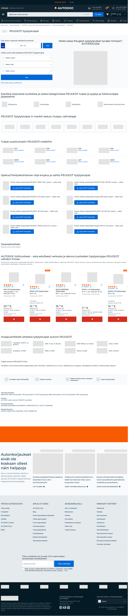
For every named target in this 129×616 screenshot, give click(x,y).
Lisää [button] (65, 570)
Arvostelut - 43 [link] (34, 288)
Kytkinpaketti (101, 519)
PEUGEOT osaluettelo (25, 400)
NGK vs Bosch (114, 351)
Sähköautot (100, 508)
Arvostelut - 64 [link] (113, 288)
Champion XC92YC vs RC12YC (21, 343)
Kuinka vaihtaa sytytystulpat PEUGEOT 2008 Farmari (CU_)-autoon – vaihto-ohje (34, 226)
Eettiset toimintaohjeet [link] (40, 537)
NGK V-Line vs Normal (53, 344)
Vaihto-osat (68, 526)
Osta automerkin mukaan (105, 533)
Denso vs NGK (82, 351)
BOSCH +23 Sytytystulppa (92, 291)
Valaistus (99, 512)
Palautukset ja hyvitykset (73, 522)
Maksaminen (69, 512)
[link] (12, 8)
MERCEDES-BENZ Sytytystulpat (11, 394)
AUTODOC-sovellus (7, 522)
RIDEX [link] (3, 530)
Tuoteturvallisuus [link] (70, 530)
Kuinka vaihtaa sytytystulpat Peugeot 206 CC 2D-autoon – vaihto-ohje (98, 226)
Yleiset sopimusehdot (39, 519)
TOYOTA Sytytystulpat (41, 394)
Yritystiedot (4, 512)
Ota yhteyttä (69, 519)
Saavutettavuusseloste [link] (40, 540)
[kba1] (23, 45)
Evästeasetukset (38, 533)
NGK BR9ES (12, 405)
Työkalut (70, 21)
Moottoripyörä (32, 21)
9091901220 (33, 411)
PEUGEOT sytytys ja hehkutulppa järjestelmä (36, 25)
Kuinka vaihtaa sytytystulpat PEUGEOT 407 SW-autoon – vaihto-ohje (34, 211)
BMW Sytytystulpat (55, 394)
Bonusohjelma (5, 515)
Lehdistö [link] (3, 519)
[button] (95, 8)
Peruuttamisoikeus (39, 526)
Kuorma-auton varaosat (12, 21)
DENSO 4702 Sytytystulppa (40, 292)
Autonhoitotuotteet (103, 530)
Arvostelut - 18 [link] (86, 287)
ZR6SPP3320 (11, 411)
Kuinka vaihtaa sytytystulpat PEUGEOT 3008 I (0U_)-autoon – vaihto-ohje (35, 182)
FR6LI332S (19, 411)
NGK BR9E (4, 405)
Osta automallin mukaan (104, 537)
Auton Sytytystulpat (58, 25)
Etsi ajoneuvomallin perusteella (106, 540)
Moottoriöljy (100, 21)
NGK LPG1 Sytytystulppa (14, 291)
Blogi (34, 512)
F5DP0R (3, 411)
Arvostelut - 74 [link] (60, 287)
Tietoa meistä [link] (5, 508)
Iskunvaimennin (102, 515)
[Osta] (14, 319)
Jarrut (125, 21)
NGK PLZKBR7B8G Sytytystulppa (66, 291)
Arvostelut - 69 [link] (8, 287)
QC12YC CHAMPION (46, 405)
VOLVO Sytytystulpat (68, 394)
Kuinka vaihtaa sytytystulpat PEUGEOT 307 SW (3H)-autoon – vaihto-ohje (98, 212)
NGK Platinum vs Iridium (85, 344)
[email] (37, 564)
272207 (26, 411)
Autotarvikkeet (84, 21)
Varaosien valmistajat (103, 544)
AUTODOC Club (38, 508)
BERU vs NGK (50, 351)
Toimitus (67, 515)
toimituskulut (8, 315)
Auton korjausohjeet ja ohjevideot (43, 515)
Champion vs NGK (19, 351)
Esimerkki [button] (87, 14)
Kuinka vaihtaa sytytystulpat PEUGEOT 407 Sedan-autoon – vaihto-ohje (35, 197)
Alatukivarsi (100, 522)
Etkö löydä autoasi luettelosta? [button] (11, 83)
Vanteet (58, 21)
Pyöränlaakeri (101, 526)
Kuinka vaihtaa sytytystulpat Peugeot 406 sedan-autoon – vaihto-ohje (98, 197)
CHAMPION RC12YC (32, 405)
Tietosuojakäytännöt (39, 530)
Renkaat (46, 21)
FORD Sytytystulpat (82, 394)
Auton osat (4, 25)
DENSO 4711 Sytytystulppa (118, 292)
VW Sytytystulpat (27, 394)
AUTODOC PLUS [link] (6, 526)
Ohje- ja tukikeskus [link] (71, 508)
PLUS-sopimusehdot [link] (39, 522)
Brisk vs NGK (113, 344)
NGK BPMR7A (20, 405)
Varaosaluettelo (15, 25)
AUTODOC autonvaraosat (9, 400)
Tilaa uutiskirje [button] (64, 564)
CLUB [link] (72, 2)
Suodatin (113, 21)
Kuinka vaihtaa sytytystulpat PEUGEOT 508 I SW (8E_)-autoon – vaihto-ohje (99, 183)
